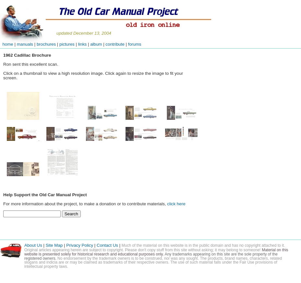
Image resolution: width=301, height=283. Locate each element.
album (96, 44)
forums (134, 44)
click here (176, 203)
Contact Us (108, 245)
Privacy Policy (79, 245)
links (82, 44)
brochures (46, 44)
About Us (33, 245)
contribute (115, 44)
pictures (67, 44)
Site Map (54, 245)
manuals (25, 44)
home (6, 44)
